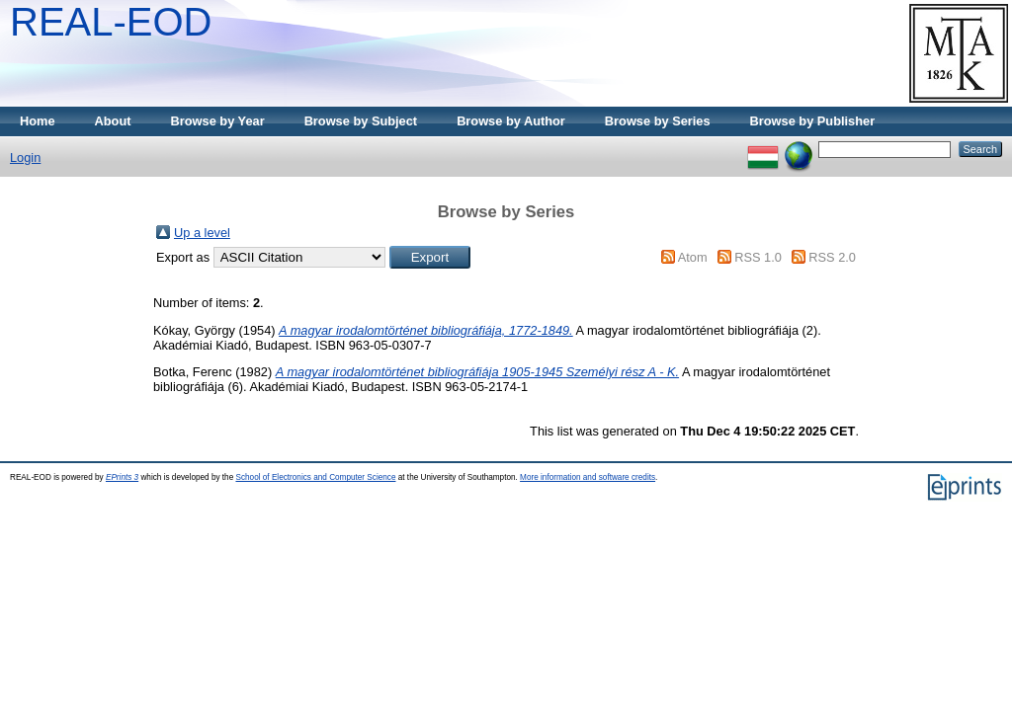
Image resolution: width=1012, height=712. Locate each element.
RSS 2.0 (832, 257)
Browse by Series (658, 121)
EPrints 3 (122, 477)
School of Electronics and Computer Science (315, 477)
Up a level (202, 232)
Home (37, 121)
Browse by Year (218, 121)
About (113, 121)
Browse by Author (511, 121)
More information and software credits (587, 477)
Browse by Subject (361, 121)
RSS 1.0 (758, 257)
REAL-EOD (111, 21)
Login (25, 157)
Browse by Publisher (813, 121)
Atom (693, 257)
